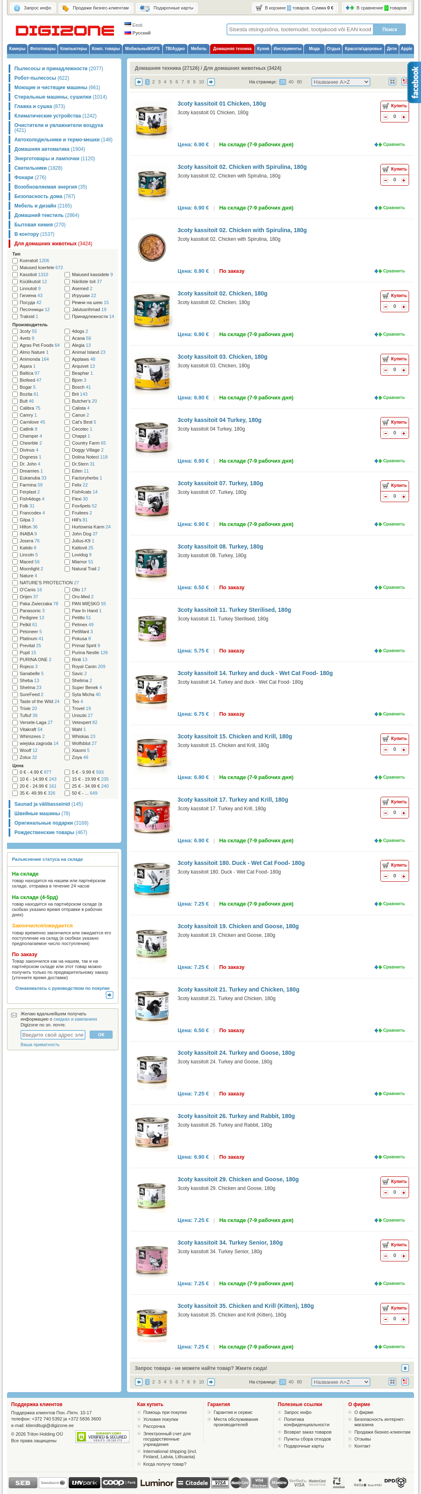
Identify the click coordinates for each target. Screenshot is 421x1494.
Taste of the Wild (40, 701)
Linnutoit (30, 288)
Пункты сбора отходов (307, 1438)
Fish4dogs (32, 499)
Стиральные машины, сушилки (60, 97)
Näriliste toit (87, 281)
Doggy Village (88, 450)
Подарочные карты (304, 1445)
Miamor (82, 562)
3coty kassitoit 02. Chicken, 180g (223, 293)
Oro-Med (83, 597)
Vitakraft (31, 729)
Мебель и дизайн (43, 205)
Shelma (31, 687)
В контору (34, 234)
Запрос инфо (298, 1412)
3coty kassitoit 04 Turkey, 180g (219, 420)
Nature (28, 576)
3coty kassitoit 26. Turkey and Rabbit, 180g (236, 1116)
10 (201, 81)
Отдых (333, 48)
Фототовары (43, 48)
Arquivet (83, 366)
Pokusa (81, 638)
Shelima (82, 680)
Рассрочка (154, 1426)
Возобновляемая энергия (50, 186)
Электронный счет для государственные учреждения (167, 1439)
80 (299, 81)
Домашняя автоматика (49, 149)
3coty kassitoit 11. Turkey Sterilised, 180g (234, 609)
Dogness (31, 457)
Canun (80, 415)
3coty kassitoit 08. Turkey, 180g (220, 546)
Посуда (31, 302)
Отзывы (362, 1438)
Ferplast (30, 492)
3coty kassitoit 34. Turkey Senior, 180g (230, 1242)
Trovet (81, 708)
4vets (27, 338)
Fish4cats (84, 492)
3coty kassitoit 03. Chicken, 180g (223, 356)
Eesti (134, 25)
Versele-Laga (36, 722)
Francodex (32, 513)
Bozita (29, 394)
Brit (80, 394)
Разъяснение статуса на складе (47, 859)
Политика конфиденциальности (307, 1422)
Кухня (263, 48)
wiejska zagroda (39, 743)
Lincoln (29, 555)
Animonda (34, 359)
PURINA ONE (35, 659)
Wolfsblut (84, 743)
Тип (16, 253)
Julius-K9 (83, 541)
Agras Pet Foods (40, 345)
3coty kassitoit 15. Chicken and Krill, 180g (235, 736)
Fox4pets (84, 506)
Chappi (81, 436)
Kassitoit (34, 274)
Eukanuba (33, 478)
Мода (314, 48)
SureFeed (32, 694)
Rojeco (28, 666)
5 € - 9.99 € (88, 772)
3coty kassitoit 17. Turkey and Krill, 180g (233, 799)
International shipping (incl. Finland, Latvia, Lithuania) (170, 1454)
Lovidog (82, 555)
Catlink (28, 429)
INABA (28, 534)
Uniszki (82, 715)
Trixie (28, 708)
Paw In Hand (87, 611)
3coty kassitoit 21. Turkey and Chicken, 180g (238, 989)
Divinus (29, 450)
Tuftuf (28, 715)
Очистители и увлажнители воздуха (58, 128)
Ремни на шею (90, 302)
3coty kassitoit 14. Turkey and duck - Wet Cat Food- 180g (255, 673)
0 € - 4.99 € (35, 772)
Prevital (30, 645)
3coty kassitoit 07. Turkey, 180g (220, 483)
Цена (17, 765)
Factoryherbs (87, 478)
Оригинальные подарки (51, 823)
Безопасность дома (44, 196)
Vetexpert (84, 722)
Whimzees (32, 736)
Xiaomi (81, 750)
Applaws (83, 359)
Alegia (81, 345)
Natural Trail (86, 569)
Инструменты (288, 48)
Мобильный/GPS (142, 48)
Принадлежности (93, 316)
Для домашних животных (53, 243)
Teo (77, 701)
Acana (81, 338)
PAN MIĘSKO (89, 604)
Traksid (29, 316)
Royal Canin (88, 666)
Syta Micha (86, 694)
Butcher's (84, 401)
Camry (28, 415)
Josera (29, 541)
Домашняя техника (232, 48)
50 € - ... (84, 793)
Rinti (79, 659)
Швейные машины (42, 813)
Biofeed (31, 380)
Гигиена (31, 295)
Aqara (28, 366)
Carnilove (32, 422)
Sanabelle (32, 673)
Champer (31, 436)
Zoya (80, 757)
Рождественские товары (50, 832)
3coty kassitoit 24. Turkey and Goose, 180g (236, 1052)
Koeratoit (34, 260)
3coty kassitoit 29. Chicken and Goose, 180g (238, 1179)
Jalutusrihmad (89, 309)
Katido (28, 548)
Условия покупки (160, 1419)
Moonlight (31, 569)
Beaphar (82, 373)
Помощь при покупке (165, 1412)
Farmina (31, 485)
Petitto (81, 618)
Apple (406, 48)
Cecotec (82, 429)
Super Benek (87, 687)
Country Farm (89, 443)
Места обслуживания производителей (236, 1422)
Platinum (32, 638)
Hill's (80, 520)
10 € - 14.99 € (38, 779)
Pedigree (32, 618)
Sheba (29, 680)
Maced (29, 562)
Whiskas (83, 736)
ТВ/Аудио (175, 48)
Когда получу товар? (165, 1464)
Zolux (28, 757)
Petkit (28, 624)
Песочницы (35, 309)
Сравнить (394, 144)
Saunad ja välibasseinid (48, 804)
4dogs (80, 331)
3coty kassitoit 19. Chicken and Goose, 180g (238, 926)
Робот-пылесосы (41, 78)
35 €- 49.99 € (37, 793)
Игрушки (84, 295)
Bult (27, 401)
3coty (28, 331)
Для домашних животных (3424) (243, 68)
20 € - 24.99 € (38, 786)
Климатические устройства (55, 115)
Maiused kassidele (92, 274)
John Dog (84, 534)
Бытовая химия (40, 224)
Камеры (17, 48)
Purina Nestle (90, 652)
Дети (392, 48)
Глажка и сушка (39, 106)
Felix (80, 485)
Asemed (82, 288)
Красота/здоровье (363, 48)
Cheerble (31, 443)
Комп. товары (106, 48)
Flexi (80, 499)
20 (282, 81)
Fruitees (82, 513)
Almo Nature (34, 352)
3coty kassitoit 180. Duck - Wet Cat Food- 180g (241, 863)
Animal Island (88, 352)
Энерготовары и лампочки (54, 158)
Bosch (81, 387)
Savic (79, 673)
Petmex (83, 624)
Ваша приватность (40, 1044)
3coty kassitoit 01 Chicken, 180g (222, 103)
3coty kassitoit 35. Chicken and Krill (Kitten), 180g (246, 1306)
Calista (81, 408)
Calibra (30, 408)
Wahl (79, 729)
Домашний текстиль (46, 215)
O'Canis (31, 590)
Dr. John (30, 464)
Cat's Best (84, 422)
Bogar (28, 387)
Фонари (30, 177)
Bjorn (79, 380)
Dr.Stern (83, 464)
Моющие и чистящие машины (57, 87)
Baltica (29, 373)
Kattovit (82, 548)
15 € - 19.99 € (90, 779)
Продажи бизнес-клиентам (382, 1431)
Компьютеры (73, 48)
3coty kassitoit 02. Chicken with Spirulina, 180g (242, 167)
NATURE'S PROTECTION (49, 583)
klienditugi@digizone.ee (50, 1425)
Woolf (28, 750)
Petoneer (31, 631)
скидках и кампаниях (75, 1019)
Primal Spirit (86, 645)
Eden (80, 471)
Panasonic (32, 611)
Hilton (28, 527)
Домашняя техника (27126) (167, 68)
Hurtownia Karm (91, 527)
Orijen (29, 597)
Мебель (199, 48)
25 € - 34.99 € (90, 786)
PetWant (82, 631)
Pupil (28, 652)
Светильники (38, 168)
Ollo (79, 590)
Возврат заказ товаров (308, 1431)
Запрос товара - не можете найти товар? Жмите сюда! (201, 1368)
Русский (138, 32)
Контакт (362, 1445)
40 (291, 81)
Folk (27, 506)
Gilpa (27, 520)
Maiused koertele (41, 267)
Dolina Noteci (90, 457)
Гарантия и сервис (233, 1412)
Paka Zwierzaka (39, 604)
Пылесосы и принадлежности (58, 68)
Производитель (30, 324)
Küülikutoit (33, 281)
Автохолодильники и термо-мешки (63, 139)
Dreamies (31, 471)
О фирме (364, 1412)
